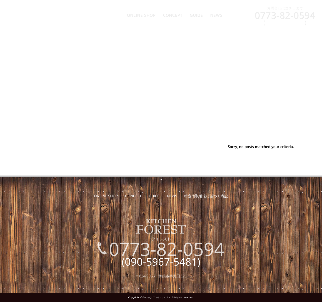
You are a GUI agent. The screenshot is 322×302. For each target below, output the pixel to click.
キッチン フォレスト (154, 297)
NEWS (216, 15)
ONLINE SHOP (141, 15)
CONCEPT (172, 15)
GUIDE (196, 15)
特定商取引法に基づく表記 (206, 195)
